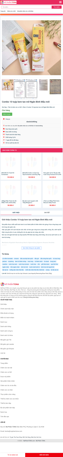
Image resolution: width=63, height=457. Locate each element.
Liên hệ (2, 353)
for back (46, 261)
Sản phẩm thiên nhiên (7, 381)
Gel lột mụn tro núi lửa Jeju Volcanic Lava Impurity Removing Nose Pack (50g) (29, 273)
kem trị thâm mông (20, 261)
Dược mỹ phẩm (5, 376)
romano (16, 258)
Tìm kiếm (57, 7)
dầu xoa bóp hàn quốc (26, 258)
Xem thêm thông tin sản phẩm (31, 248)
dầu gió (37, 258)
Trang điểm (4, 363)
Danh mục (3, 322)
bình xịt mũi (24, 267)
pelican (5, 261)
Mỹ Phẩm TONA (40, 440)
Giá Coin (38, 437)
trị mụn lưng (56, 258)
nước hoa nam (13, 264)
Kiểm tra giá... (7, 114)
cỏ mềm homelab (8, 258)
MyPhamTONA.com (29, 440)
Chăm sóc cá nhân (6, 390)
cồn (39, 264)
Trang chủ (2, 11)
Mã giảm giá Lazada (7, 344)
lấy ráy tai (5, 270)
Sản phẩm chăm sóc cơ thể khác (25, 11)
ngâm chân (6, 267)
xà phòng (11, 261)
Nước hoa (3, 412)
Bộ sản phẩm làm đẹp (7, 408)
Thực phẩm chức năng (7, 394)
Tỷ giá (11, 437)
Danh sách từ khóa (6, 335)
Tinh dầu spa (4, 416)
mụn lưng (30, 261)
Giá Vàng (27, 437)
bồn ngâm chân (15, 267)
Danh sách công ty (6, 331)
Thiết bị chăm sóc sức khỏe (9, 399)
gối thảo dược (45, 264)
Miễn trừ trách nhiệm (7, 317)
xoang (47, 270)
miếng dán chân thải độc (17, 270)
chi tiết (47, 212)
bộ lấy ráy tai (54, 270)
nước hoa (33, 264)
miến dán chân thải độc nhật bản (34, 270)
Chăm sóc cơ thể (11, 11)
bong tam (53, 261)
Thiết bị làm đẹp (5, 403)
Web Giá (33, 437)
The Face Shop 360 (19, 437)
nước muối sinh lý (34, 267)
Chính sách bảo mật (7, 309)
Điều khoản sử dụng (7, 313)
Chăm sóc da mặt (6, 368)
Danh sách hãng (5, 326)
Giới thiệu (16, 212)
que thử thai (54, 264)
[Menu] (60, 2)
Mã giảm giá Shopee (7, 349)
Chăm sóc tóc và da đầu (8, 385)
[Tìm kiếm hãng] (26, 7)
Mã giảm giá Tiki (5, 340)
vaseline (5, 264)
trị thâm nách (38, 261)
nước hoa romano (24, 264)
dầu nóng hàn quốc (46, 258)
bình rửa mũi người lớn (47, 267)
